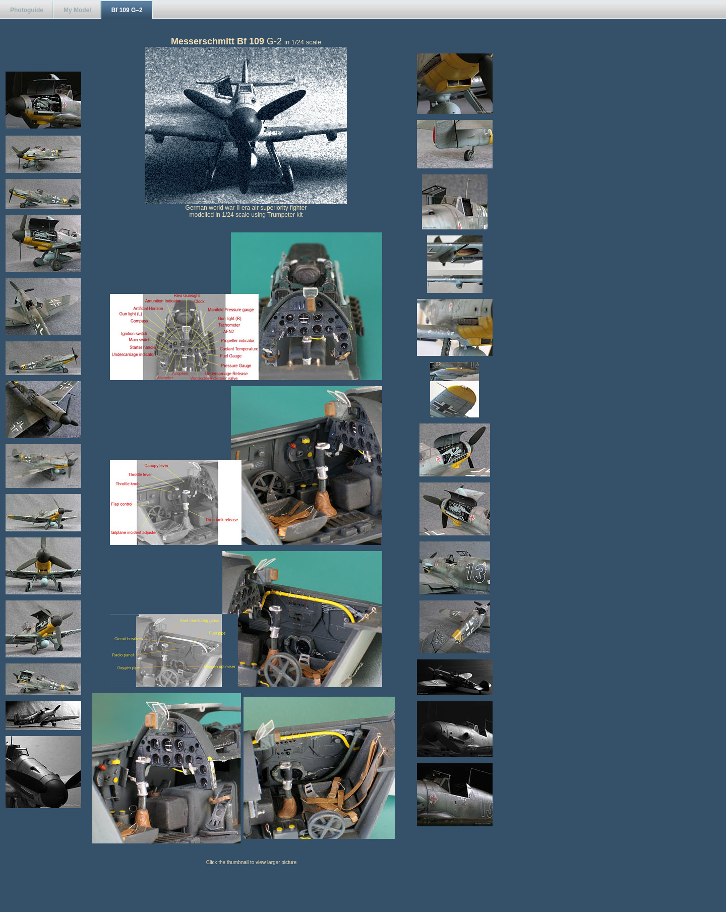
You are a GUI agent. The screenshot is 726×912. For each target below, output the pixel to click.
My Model (77, 10)
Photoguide (26, 10)
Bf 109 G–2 (127, 10)
